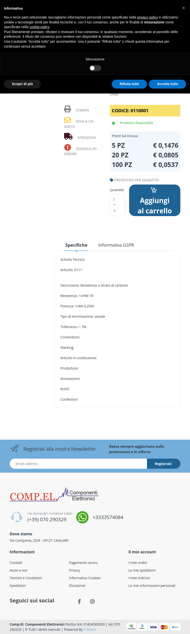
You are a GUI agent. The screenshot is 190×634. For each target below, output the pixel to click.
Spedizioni (18, 585)
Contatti (16, 562)
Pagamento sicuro (83, 562)
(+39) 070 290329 (46, 519)
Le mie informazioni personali (151, 585)
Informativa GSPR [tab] (116, 245)
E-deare (90, 629)
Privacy (74, 570)
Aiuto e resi (18, 570)
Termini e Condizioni (26, 578)
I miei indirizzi (139, 578)
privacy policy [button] (147, 17)
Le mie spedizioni (142, 570)
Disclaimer (77, 585)
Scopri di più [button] (22, 84)
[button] (184, 8)
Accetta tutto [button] (167, 84)
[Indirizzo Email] (78, 464)
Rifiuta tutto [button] (129, 84)
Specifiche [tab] (76, 245)
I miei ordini (137, 562)
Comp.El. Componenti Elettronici (37, 624)
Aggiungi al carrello (155, 201)
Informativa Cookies (84, 578)
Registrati (163, 463)
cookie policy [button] (39, 27)
